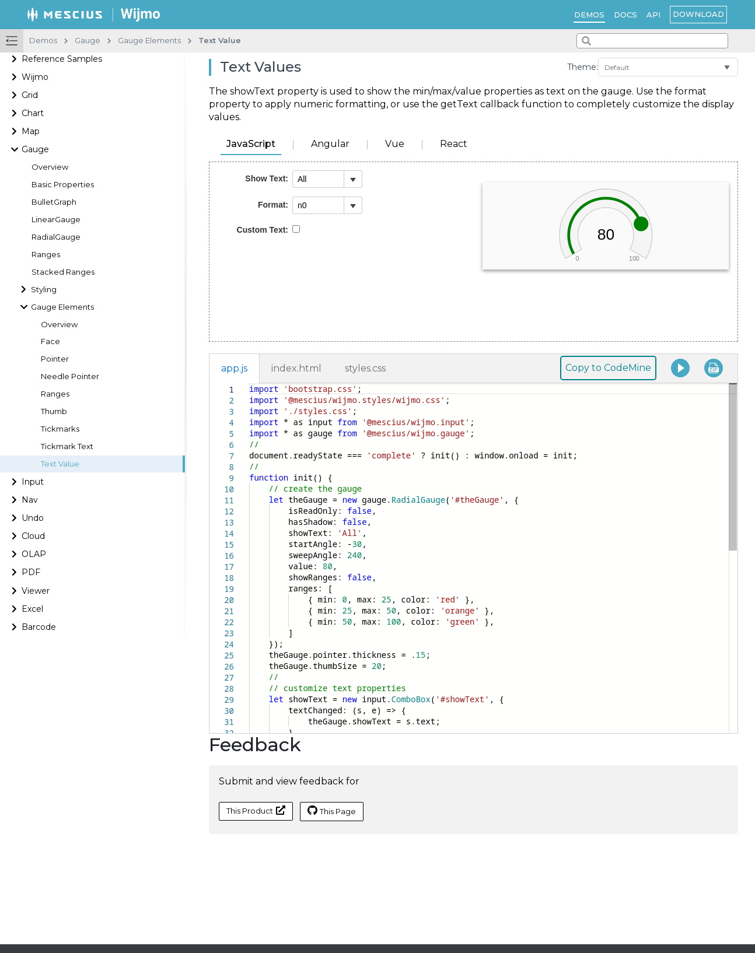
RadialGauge (56, 237)
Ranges (46, 254)
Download (698, 14)
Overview (50, 167)
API (653, 14)
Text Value (60, 464)
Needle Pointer (70, 376)
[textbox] (249, 383)
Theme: (582, 67)
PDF (31, 572)
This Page (331, 810)
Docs (625, 14)
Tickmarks (60, 429)
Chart (33, 113)
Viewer (36, 590)
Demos (589, 14)
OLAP (34, 554)
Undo (33, 518)
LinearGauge (56, 219)
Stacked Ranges (63, 272)
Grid (30, 95)
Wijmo (35, 77)
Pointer (55, 359)
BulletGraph (54, 202)
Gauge (35, 149)
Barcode (39, 627)
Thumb (54, 411)
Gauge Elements (62, 307)
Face (50, 341)
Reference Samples (62, 59)
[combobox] (652, 41)
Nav (30, 499)
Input (33, 481)
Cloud (33, 536)
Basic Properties (63, 184)
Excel (32, 609)
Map (31, 131)
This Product (255, 810)
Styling (44, 289)
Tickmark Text (67, 446)
